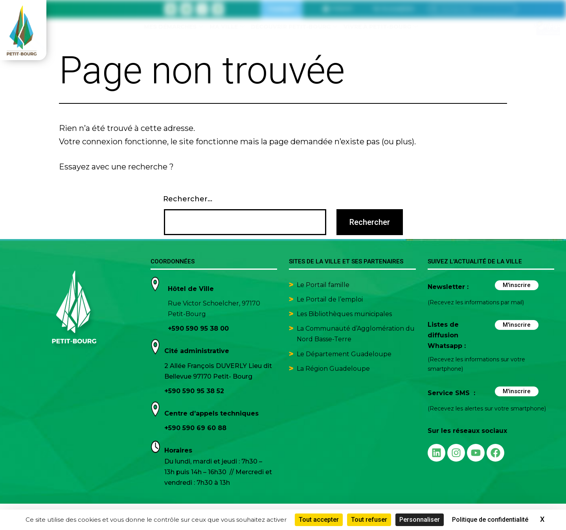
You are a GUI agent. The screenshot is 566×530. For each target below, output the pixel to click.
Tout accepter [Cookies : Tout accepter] (319, 519)
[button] (393, 9)
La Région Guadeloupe (333, 368)
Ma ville (226, 27)
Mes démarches (173, 27)
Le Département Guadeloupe (344, 354)
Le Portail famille (324, 285)
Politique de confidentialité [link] (490, 519)
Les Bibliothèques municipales (344, 314)
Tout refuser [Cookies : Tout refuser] (369, 519)
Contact (281, 9)
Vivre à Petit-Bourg (381, 27)
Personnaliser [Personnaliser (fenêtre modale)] (419, 519)
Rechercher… (187, 199)
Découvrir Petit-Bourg (294, 27)
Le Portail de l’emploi (330, 299)
